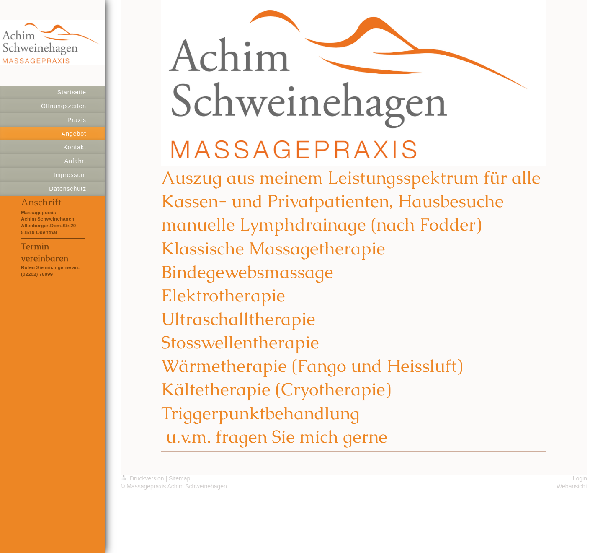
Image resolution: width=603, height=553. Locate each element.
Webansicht (572, 486)
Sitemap (179, 478)
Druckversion (143, 478)
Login (580, 478)
